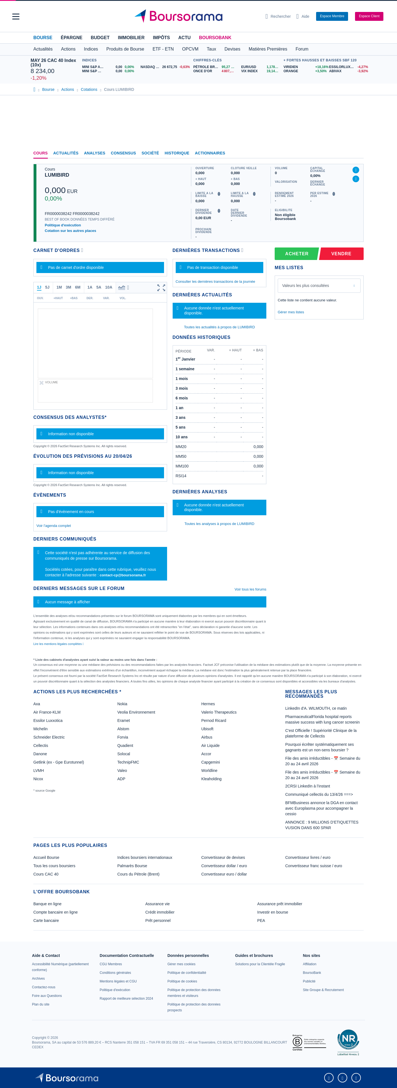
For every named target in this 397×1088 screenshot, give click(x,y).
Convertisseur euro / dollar (224, 874)
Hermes (208, 704)
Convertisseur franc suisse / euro (313, 866)
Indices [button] (91, 49)
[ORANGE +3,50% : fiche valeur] (304, 71)
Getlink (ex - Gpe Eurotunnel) (58, 762)
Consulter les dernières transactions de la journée (215, 281)
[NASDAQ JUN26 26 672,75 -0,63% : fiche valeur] (165, 67)
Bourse (42, 37)
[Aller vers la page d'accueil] (196, 16)
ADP (121, 779)
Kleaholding (211, 779)
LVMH (38, 770)
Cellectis (40, 745)
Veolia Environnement (136, 712)
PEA (261, 920)
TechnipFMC (128, 762)
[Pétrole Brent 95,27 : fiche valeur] (215, 67)
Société (150, 153)
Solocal (123, 754)
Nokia (122, 704)
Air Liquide (210, 745)
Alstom (123, 729)
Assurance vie (157, 904)
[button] (15, 16)
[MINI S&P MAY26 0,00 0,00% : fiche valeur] (109, 71)
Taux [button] (211, 49)
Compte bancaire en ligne (55, 912)
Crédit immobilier (160, 912)
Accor (206, 754)
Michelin (40, 729)
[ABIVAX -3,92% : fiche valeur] (347, 71)
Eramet (123, 720)
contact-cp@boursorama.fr (123, 575)
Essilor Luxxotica (48, 720)
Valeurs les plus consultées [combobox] (305, 285)
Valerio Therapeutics (219, 712)
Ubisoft (207, 729)
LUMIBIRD (57, 175)
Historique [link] (177, 153)
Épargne (71, 37)
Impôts (161, 37)
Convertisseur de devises (223, 857)
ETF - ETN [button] (163, 49)
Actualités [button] (43, 49)
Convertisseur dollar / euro (224, 866)
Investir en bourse (272, 912)
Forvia (122, 737)
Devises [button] (232, 49)
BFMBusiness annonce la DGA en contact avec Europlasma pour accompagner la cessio (321, 808)
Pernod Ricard (213, 720)
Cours (40, 153)
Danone (40, 754)
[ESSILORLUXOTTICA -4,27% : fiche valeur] (347, 67)
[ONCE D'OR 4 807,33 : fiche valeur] (215, 71)
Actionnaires (210, 153)
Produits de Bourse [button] (125, 49)
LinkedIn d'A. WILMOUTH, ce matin (316, 708)
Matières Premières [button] (268, 49)
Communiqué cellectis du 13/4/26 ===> (319, 794)
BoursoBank (215, 37)
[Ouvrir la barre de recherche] (278, 16)
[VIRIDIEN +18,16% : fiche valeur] (304, 67)
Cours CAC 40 (45, 874)
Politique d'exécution (63, 225)
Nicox (38, 779)
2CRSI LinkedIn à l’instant (307, 786)
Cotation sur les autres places (70, 231)
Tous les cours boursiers (54, 866)
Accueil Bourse (46, 857)
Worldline (209, 770)
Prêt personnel (158, 920)
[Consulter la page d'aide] (302, 16)
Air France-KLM (47, 712)
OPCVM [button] (190, 49)
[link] (38, 979)
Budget (100, 37)
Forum (302, 49)
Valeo (122, 770)
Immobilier (131, 37)
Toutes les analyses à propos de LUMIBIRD (219, 524)
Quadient (125, 745)
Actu (184, 37)
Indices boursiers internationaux (144, 857)
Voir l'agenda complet (53, 526)
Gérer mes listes (291, 312)
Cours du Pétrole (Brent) (138, 874)
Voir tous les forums (250, 589)
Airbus (206, 737)
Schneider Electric (49, 737)
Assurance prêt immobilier (279, 904)
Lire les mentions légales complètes (58, 644)
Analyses (94, 153)
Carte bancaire (46, 920)
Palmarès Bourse (132, 866)
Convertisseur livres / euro (308, 857)
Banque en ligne (47, 904)
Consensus (123, 153)
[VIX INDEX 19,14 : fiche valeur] (261, 71)
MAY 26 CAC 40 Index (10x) (53, 62)
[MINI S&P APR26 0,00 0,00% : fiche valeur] (109, 67)
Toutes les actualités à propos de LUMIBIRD (219, 327)
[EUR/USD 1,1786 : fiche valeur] (261, 67)
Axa (36, 704)
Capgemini (210, 762)
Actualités (66, 153)
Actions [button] (68, 49)
